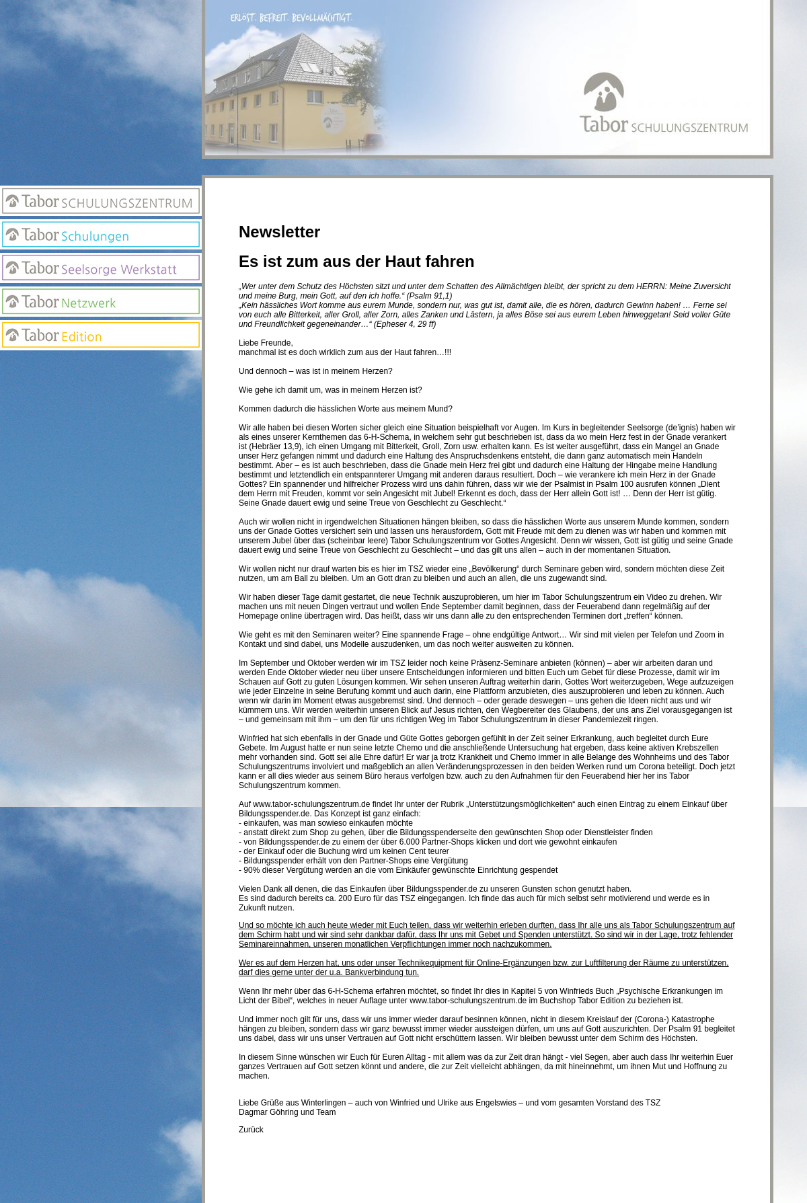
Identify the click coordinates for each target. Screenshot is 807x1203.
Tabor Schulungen (101, 234)
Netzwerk (101, 301)
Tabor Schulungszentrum (101, 201)
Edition (101, 335)
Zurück (251, 1129)
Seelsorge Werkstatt (101, 268)
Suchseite (101, 421)
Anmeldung (101, 367)
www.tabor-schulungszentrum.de (311, 804)
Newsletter (101, 394)
